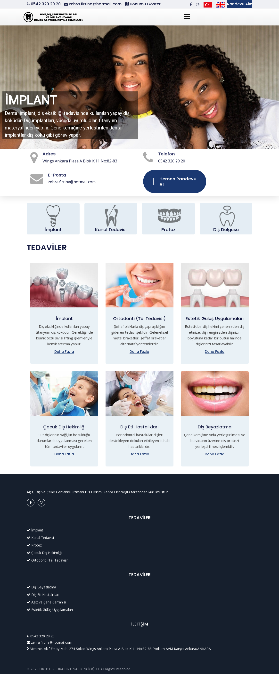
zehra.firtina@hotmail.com (95, 4)
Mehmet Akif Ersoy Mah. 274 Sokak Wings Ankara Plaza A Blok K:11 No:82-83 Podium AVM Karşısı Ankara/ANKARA (120, 648)
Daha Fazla (64, 351)
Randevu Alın (239, 4)
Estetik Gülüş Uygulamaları (215, 318)
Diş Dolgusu (226, 229)
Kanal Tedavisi (110, 229)
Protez (168, 229)
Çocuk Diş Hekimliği (64, 427)
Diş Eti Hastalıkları (139, 427)
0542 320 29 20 (46, 4)
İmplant (53, 229)
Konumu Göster (145, 4)
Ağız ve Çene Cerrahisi (48, 602)
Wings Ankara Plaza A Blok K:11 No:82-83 (79, 161)
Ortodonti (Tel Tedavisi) (139, 318)
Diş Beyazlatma (214, 427)
